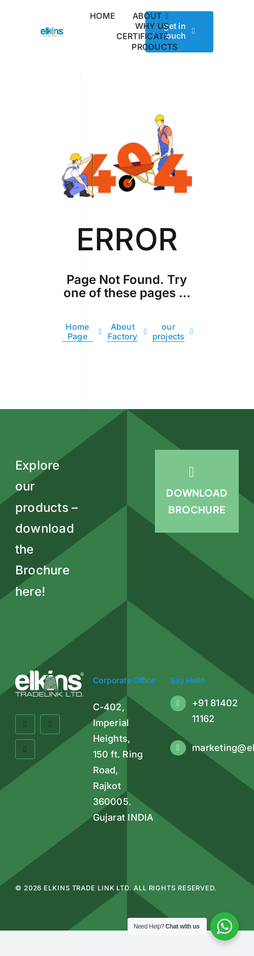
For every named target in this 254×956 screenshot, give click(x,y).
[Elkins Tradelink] (52, 31)
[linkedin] (25, 749)
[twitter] (50, 724)
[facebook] (25, 724)
